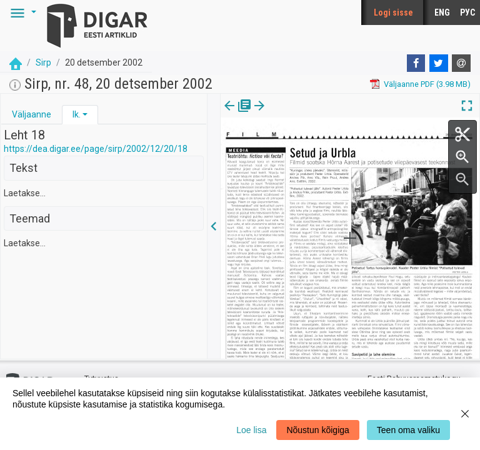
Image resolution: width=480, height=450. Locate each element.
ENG (442, 13)
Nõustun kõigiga (317, 430)
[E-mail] (461, 63)
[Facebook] (416, 63)
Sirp (43, 63)
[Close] (465, 414)
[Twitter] (438, 63)
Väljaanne (31, 114)
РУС (467, 13)
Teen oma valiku (408, 430)
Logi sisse (393, 13)
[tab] (31, 114)
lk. (76, 114)
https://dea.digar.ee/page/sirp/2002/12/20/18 (96, 149)
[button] (21, 13)
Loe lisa (251, 430)
